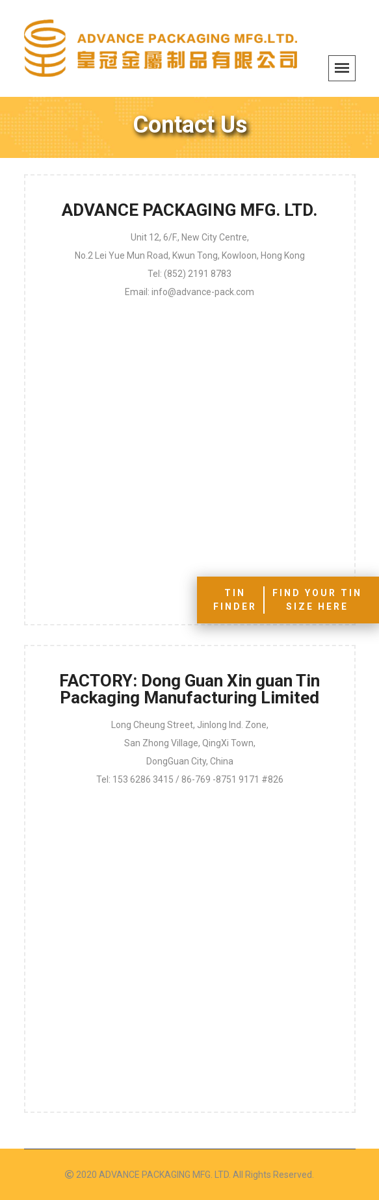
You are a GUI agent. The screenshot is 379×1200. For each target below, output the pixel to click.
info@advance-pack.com (202, 292)
